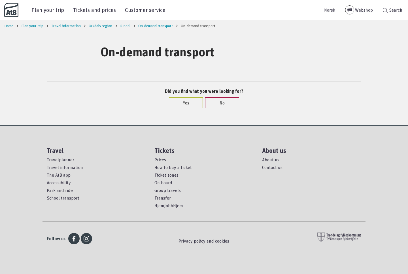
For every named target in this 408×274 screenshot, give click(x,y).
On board (163, 182)
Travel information (65, 167)
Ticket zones (166, 175)
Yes (183, 103)
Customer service (145, 9)
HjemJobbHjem (168, 205)
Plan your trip (47, 9)
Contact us (272, 167)
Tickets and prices (94, 9)
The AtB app (59, 175)
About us (270, 159)
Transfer (162, 198)
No (219, 103)
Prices (160, 159)
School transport (63, 198)
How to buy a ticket (173, 167)
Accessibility (59, 182)
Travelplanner (60, 159)
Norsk (329, 10)
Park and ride (60, 190)
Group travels (167, 190)
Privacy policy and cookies (203, 241)
